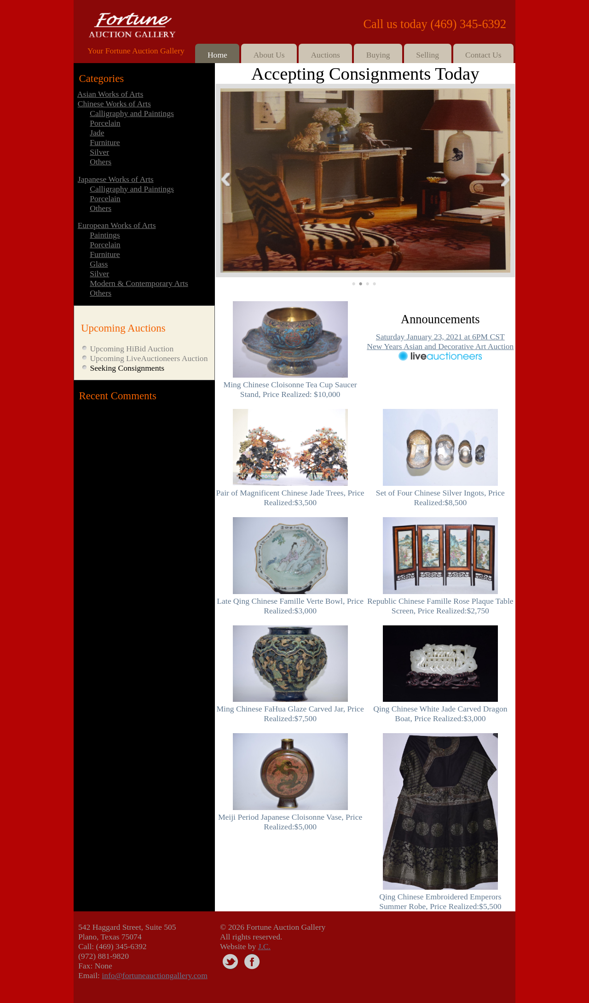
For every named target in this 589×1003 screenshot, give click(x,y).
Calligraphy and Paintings (132, 113)
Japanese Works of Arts (116, 179)
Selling (427, 54)
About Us (269, 54)
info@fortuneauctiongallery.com (155, 975)
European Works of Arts (117, 225)
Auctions (325, 54)
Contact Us (483, 54)
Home (217, 54)
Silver (99, 152)
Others (100, 161)
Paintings (105, 234)
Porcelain (105, 123)
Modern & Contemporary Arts (139, 283)
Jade (97, 132)
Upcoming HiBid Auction (131, 348)
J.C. (264, 946)
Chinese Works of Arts (114, 103)
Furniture (105, 142)
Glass (99, 263)
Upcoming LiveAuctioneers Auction (149, 358)
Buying (378, 54)
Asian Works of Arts (110, 94)
